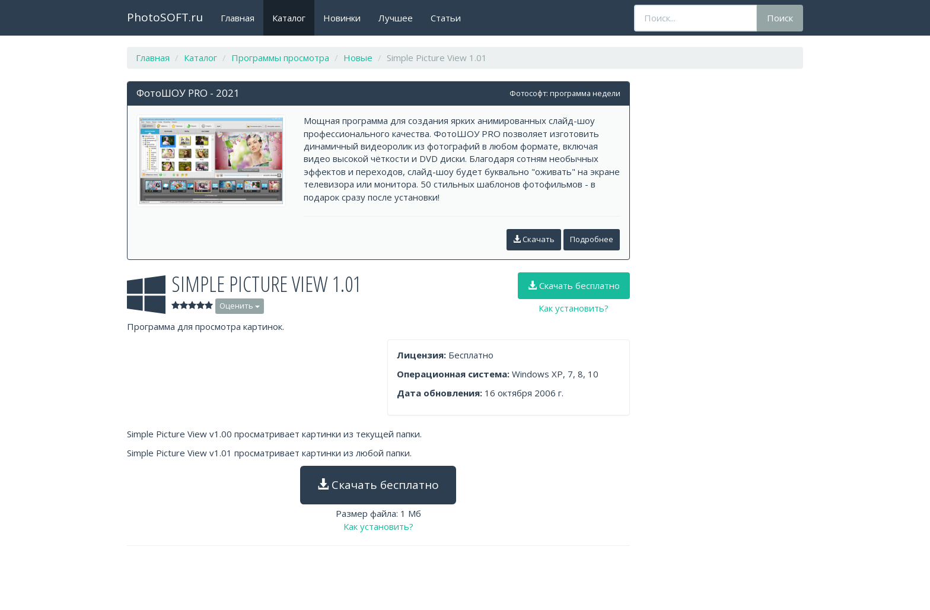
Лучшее (395, 18)
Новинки (342, 18)
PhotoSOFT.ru (165, 17)
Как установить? (574, 308)
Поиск (780, 18)
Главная (237, 18)
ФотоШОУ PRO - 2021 (188, 93)
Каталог (288, 18)
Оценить (239, 305)
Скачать (534, 239)
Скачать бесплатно (574, 285)
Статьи (446, 18)
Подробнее (591, 239)
